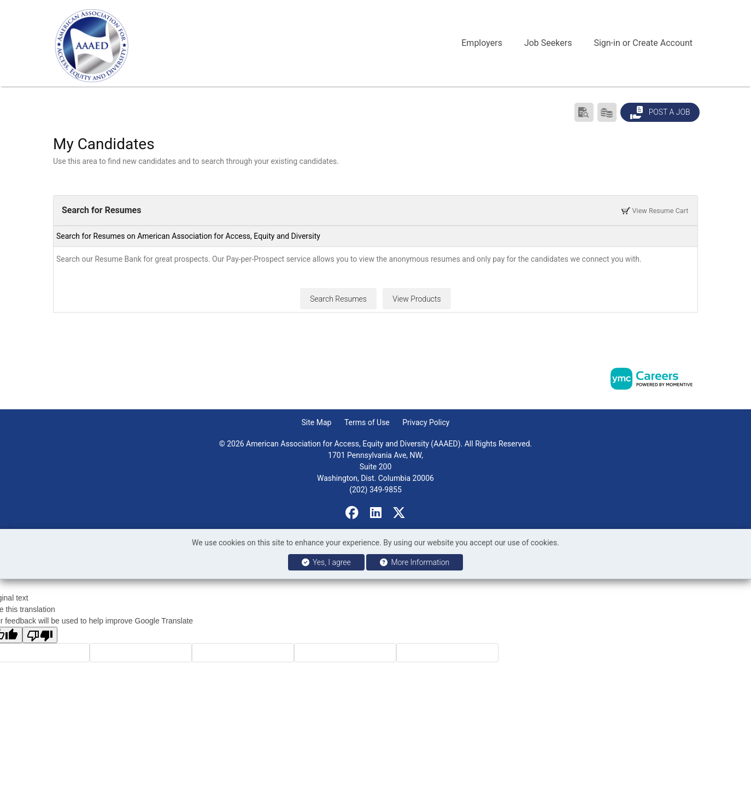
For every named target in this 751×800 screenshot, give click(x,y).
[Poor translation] (39, 635)
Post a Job (660, 112)
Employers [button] (481, 43)
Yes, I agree (326, 562)
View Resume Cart (654, 210)
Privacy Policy (425, 422)
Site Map (317, 422)
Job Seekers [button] (548, 43)
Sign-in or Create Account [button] (643, 43)
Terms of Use (367, 422)
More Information (414, 562)
